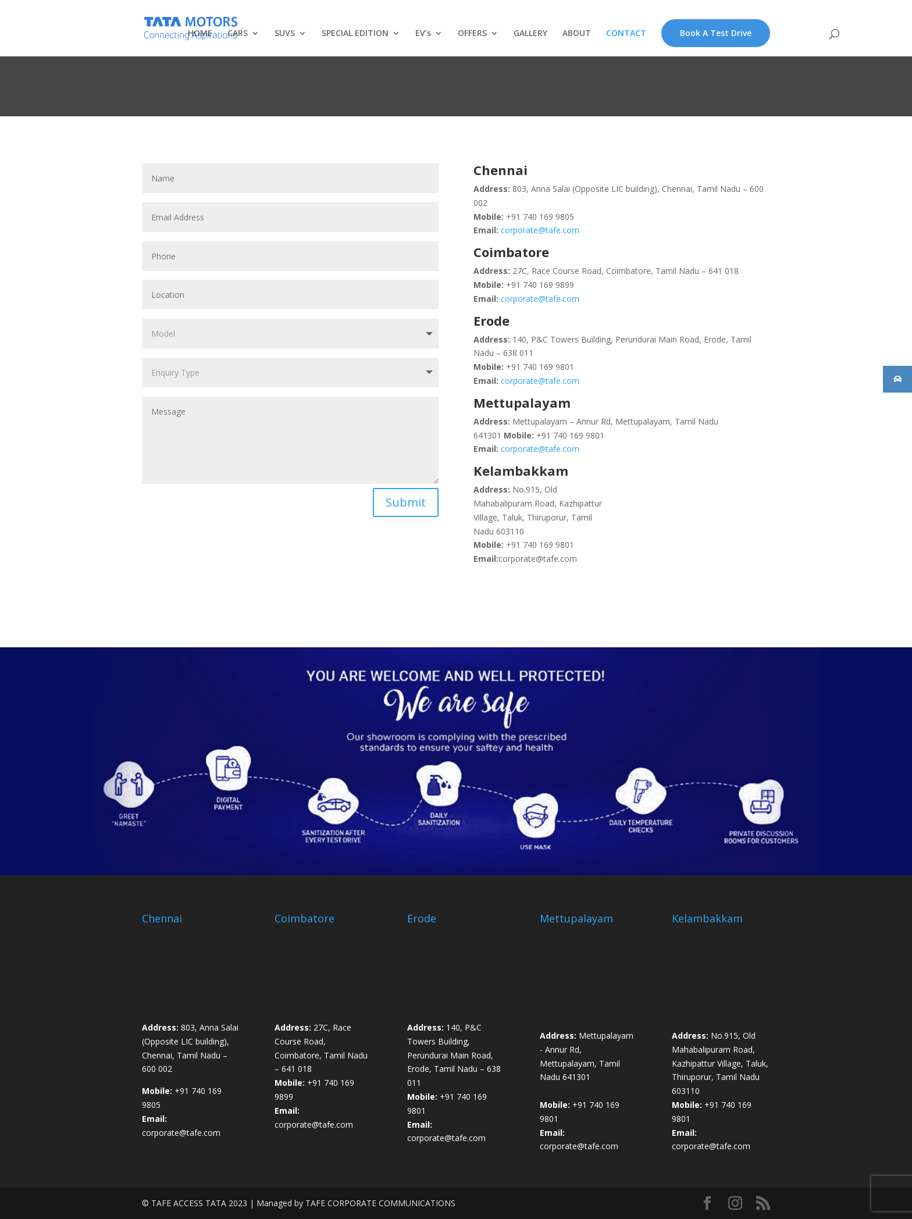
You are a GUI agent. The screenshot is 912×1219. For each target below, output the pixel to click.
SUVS (285, 33)
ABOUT (576, 33)
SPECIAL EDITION (355, 33)
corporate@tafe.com (540, 230)
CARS (237, 33)
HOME (200, 33)
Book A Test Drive (715, 32)
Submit (406, 502)
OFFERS (472, 33)
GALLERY (530, 33)
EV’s (423, 33)
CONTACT (626, 33)
